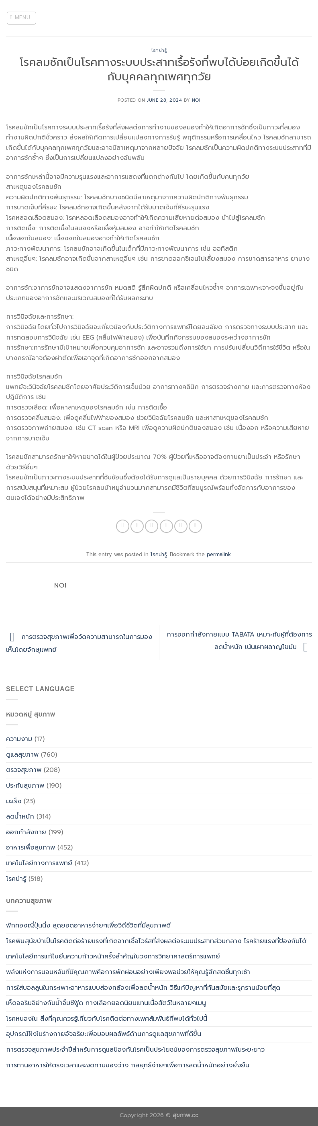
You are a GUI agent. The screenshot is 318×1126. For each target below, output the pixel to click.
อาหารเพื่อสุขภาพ (30, 847)
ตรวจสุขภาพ (23, 770)
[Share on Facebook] (137, 526)
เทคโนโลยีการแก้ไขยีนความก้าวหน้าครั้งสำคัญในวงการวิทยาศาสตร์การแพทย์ (113, 956)
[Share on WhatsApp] (122, 526)
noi (196, 100)
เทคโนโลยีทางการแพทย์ (39, 863)
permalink (219, 554)
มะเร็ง (13, 801)
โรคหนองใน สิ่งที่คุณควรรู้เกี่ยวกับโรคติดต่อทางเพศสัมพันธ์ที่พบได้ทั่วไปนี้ (106, 1019)
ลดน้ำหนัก (20, 816)
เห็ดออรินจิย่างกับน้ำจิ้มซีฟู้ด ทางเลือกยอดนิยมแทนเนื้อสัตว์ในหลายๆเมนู (106, 1003)
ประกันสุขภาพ (25, 785)
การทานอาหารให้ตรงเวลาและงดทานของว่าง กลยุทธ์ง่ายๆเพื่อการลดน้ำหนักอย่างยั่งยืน (127, 1065)
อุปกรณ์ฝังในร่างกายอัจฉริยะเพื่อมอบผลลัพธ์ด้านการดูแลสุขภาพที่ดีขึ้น (103, 1034)
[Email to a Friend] (166, 526)
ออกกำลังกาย (26, 832)
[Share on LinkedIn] (195, 526)
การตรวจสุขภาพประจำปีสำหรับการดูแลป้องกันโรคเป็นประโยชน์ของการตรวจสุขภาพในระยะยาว (135, 1049)
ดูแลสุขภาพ (22, 755)
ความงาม (19, 739)
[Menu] (22, 18)
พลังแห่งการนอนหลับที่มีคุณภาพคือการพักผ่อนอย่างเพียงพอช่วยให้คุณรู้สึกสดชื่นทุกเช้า (128, 972)
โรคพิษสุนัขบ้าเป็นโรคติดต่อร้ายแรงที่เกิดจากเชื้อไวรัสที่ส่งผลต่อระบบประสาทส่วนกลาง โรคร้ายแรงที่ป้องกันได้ (156, 941)
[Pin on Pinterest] (181, 526)
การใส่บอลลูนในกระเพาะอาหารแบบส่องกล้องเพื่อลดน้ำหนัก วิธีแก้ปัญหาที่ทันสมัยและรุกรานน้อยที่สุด (143, 988)
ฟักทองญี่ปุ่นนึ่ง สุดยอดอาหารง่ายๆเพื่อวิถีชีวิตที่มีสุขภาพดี (88, 925)
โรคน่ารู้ (159, 50)
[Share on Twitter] (151, 526)
